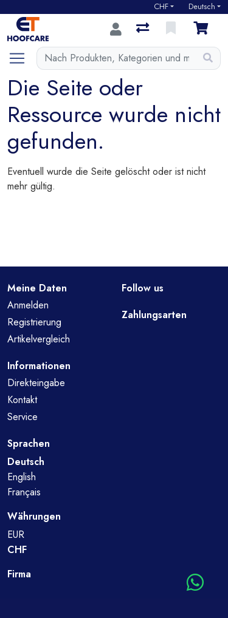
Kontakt (22, 400)
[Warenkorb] (203, 29)
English (21, 477)
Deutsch (201, 6)
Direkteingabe (36, 383)
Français (24, 492)
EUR (15, 535)
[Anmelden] (116, 29)
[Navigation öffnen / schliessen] (21, 58)
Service (22, 417)
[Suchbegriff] (116, 58)
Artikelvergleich (38, 339)
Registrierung (34, 322)
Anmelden (28, 305)
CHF (161, 6)
